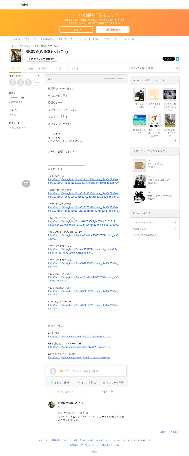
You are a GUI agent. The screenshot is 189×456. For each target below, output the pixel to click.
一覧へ (170, 141)
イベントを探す (129, 39)
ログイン (76, 29)
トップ (15, 68)
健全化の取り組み (110, 445)
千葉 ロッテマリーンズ (160, 195)
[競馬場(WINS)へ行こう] (51, 404)
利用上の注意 (139, 229)
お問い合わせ (79, 440)
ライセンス (67, 440)
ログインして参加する (43, 59)
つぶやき (28, 68)
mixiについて (44, 440)
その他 (35, 46)
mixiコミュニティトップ (24, 39)
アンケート (73, 68)
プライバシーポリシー (90, 445)
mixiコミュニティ (108, 440)
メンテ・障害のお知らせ (144, 235)
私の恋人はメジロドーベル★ (170, 133)
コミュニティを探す (89, 39)
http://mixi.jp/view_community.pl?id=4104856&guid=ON (79, 336)
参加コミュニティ (66, 39)
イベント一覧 (110, 39)
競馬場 (15, 127)
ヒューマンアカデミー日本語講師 (154, 133)
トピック (43, 68)
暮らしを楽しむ (156, 163)
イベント (57, 68)
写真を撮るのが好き (158, 179)
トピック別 (107, 391)
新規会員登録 (113, 29)
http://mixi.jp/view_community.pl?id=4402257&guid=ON (79, 347)
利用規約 (56, 440)
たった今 (61, 407)
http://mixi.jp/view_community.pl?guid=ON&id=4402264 (79, 357)
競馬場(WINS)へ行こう (71, 403)
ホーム (14, 46)
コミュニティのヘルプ (143, 222)
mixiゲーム (93, 440)
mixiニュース (133, 440)
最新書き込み (47, 39)
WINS (24, 127)
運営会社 (74, 445)
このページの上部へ (169, 432)
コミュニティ (25, 46)
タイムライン (65, 391)
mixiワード (146, 440)
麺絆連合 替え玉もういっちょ (170, 107)
